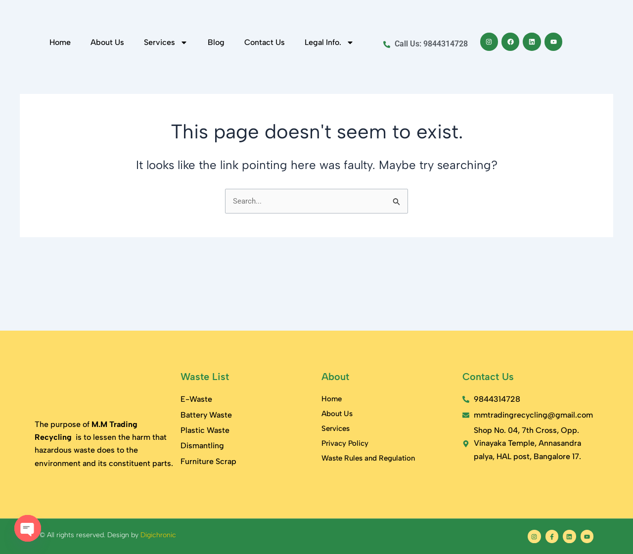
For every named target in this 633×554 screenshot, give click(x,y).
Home (60, 103)
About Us (107, 103)
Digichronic (158, 535)
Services (166, 103)
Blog (216, 103)
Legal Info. (329, 103)
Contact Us (264, 103)
